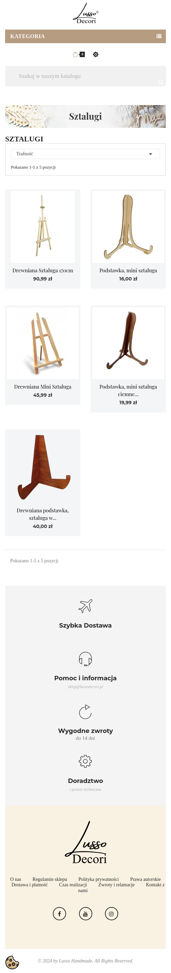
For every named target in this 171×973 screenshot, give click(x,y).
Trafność (85, 154)
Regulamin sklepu (50, 879)
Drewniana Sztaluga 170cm (42, 270)
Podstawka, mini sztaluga (128, 270)
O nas (15, 879)
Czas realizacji (73, 884)
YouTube (85, 913)
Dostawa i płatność (30, 884)
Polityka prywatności (98, 879)
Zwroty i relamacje (116, 884)
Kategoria (27, 36)
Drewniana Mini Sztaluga (43, 386)
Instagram (111, 913)
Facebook (59, 913)
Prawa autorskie (145, 879)
